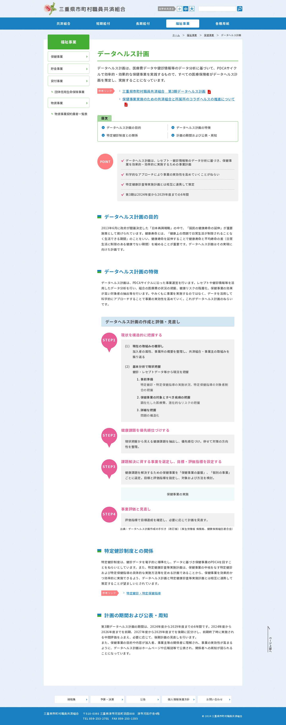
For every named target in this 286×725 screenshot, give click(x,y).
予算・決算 (107, 699)
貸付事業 (57, 81)
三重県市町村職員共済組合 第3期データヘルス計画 (164, 91)
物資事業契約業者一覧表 (71, 114)
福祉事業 (183, 23)
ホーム (176, 35)
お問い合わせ (214, 699)
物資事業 (57, 103)
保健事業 (209, 35)
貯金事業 (57, 68)
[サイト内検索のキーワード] (217, 8)
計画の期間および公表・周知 (196, 135)
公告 (143, 699)
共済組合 (64, 23)
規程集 (71, 699)
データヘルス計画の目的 (124, 127)
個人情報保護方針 (179, 699)
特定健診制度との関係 (122, 135)
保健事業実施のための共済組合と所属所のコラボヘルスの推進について (178, 98)
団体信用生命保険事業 (69, 92)
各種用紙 (222, 23)
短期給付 (103, 23)
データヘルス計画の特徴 (193, 127)
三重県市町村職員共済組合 (84, 8)
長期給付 (143, 23)
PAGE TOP (270, 639)
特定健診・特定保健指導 (144, 593)
